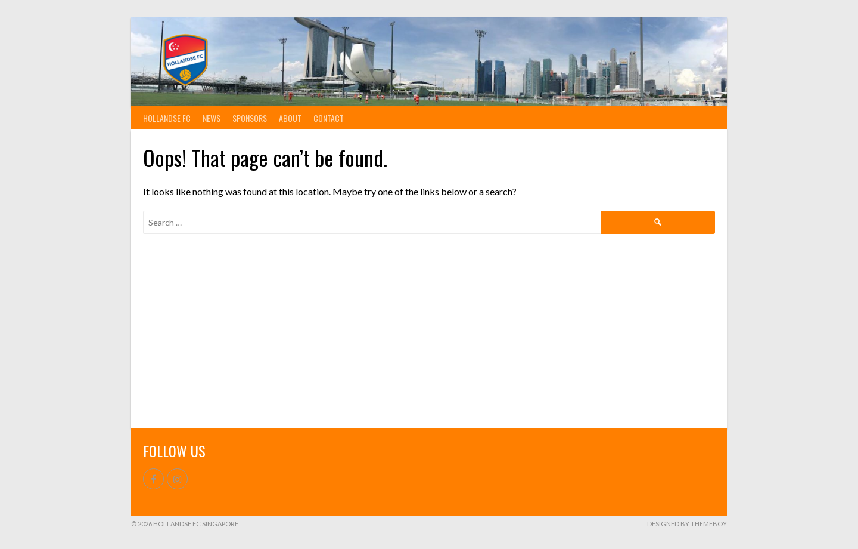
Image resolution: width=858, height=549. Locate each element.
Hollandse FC (167, 118)
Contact (328, 118)
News (211, 118)
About (290, 118)
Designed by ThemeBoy (687, 524)
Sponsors (249, 118)
